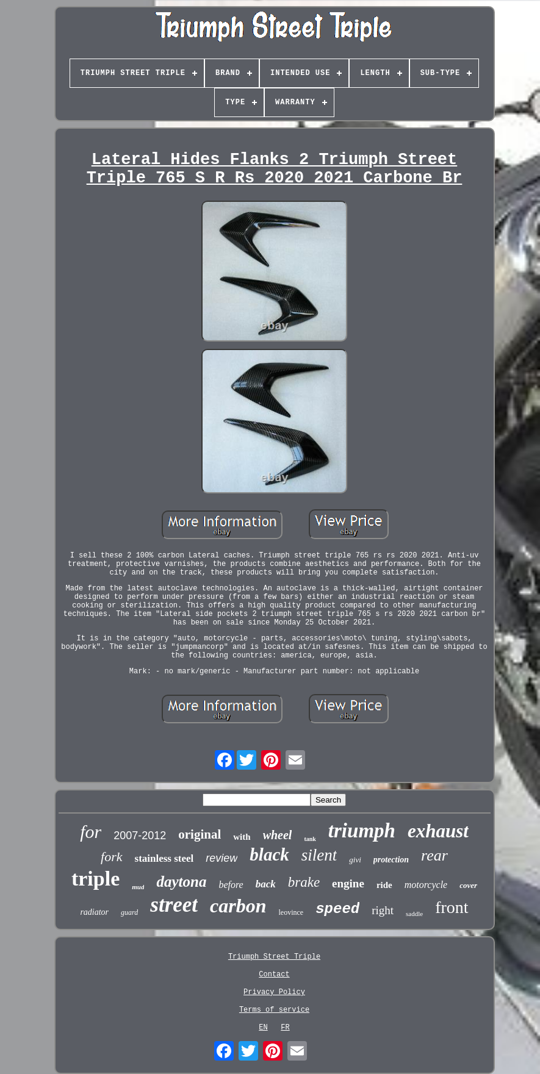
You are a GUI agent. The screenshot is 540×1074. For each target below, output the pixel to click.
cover (468, 885)
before (230, 884)
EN (263, 1027)
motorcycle (426, 884)
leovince (291, 912)
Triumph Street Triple (274, 957)
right (383, 910)
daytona (181, 881)
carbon (238, 906)
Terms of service (274, 1010)
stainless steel (164, 858)
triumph (361, 831)
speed (337, 909)
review (221, 858)
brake (304, 882)
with (241, 837)
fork (111, 856)
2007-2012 (139, 835)
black (269, 854)
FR (285, 1027)
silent (319, 855)
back (266, 884)
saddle (414, 913)
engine (348, 883)
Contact (274, 974)
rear (434, 855)
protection (391, 859)
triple (95, 878)
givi (355, 859)
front (451, 907)
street (174, 905)
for (90, 832)
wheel (277, 835)
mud (138, 886)
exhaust (438, 831)
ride (384, 885)
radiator (94, 912)
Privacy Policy (274, 992)
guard (129, 912)
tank (309, 839)
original (199, 834)
